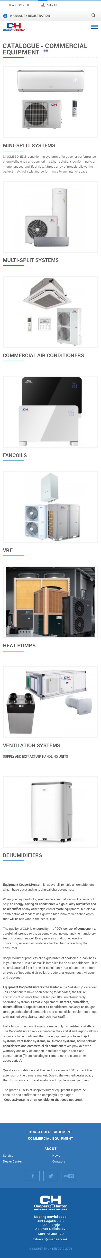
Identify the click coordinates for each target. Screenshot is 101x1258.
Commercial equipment (50, 1139)
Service (8, 1156)
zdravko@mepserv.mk (50, 1239)
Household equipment (50, 1132)
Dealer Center (12, 1161)
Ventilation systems (31, 746)
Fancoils (15, 456)
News (56, 1156)
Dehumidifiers (22, 856)
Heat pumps (19, 646)
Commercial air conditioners (43, 356)
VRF (8, 551)
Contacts (58, 1161)
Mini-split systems (29, 146)
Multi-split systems (31, 260)
